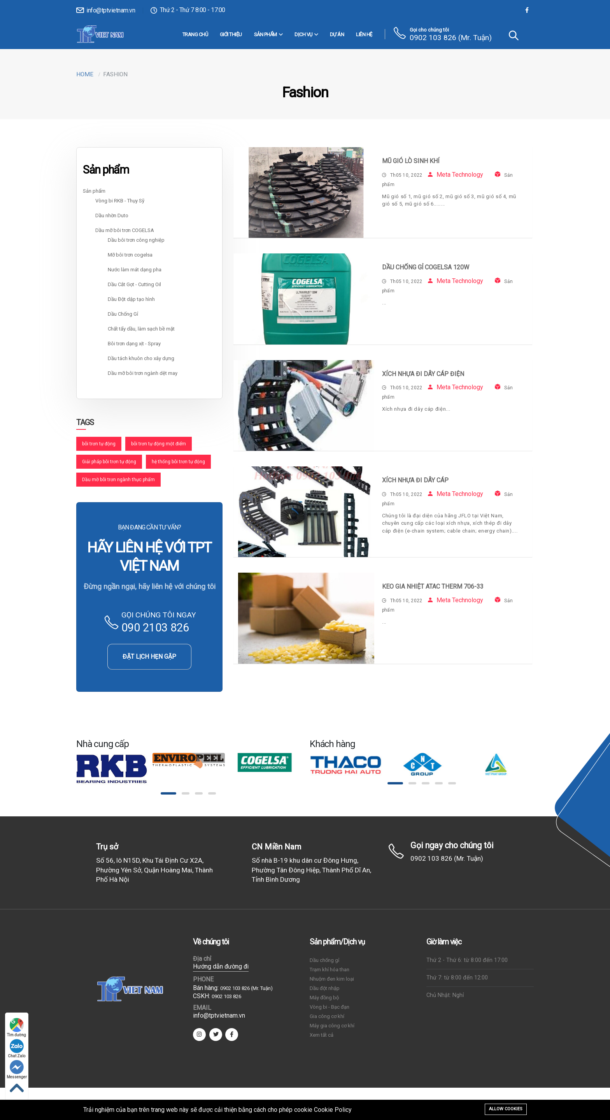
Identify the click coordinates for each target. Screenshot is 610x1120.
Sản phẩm (268, 34)
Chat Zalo (17, 1048)
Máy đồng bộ (324, 997)
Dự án (337, 34)
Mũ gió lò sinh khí (411, 161)
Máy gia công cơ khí (332, 1026)
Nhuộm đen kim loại (332, 979)
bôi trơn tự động (99, 444)
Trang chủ (195, 34)
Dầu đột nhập (325, 988)
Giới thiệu (231, 34)
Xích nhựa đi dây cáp (415, 480)
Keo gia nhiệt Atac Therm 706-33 (433, 586)
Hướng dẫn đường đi (221, 966)
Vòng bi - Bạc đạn (329, 1007)
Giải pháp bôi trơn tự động (109, 461)
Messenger (17, 1069)
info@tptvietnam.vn (105, 10)
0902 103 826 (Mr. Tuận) (451, 37)
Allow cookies (505, 1108)
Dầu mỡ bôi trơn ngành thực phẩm (118, 479)
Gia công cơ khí (327, 1016)
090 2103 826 (155, 627)
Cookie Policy (333, 1109)
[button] (168, 793)
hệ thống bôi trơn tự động (178, 461)
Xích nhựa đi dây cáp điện (423, 374)
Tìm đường (16, 1027)
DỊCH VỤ (306, 34)
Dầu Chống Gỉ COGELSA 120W (425, 267)
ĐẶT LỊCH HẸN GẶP (149, 656)
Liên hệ (364, 34)
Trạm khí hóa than (329, 969)
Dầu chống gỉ (324, 960)
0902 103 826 (226, 996)
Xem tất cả (321, 1035)
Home (84, 74)
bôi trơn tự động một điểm (158, 444)
